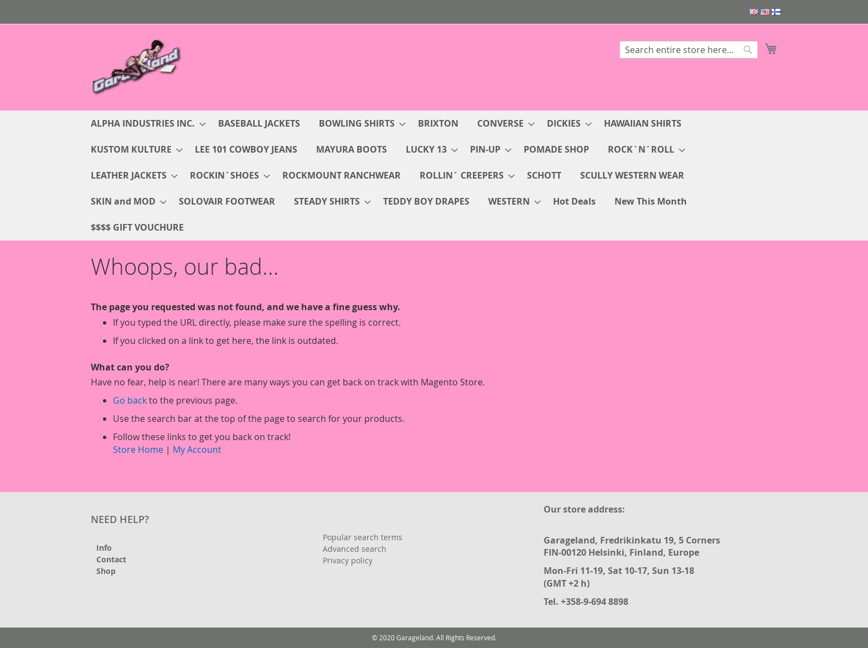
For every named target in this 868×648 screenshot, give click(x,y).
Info (104, 547)
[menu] (434, 176)
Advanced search (354, 549)
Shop (106, 571)
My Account (197, 449)
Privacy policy (348, 560)
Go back (130, 400)
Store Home (138, 449)
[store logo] (138, 66)
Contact (111, 559)
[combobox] (688, 50)
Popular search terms (362, 537)
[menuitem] (145, 124)
